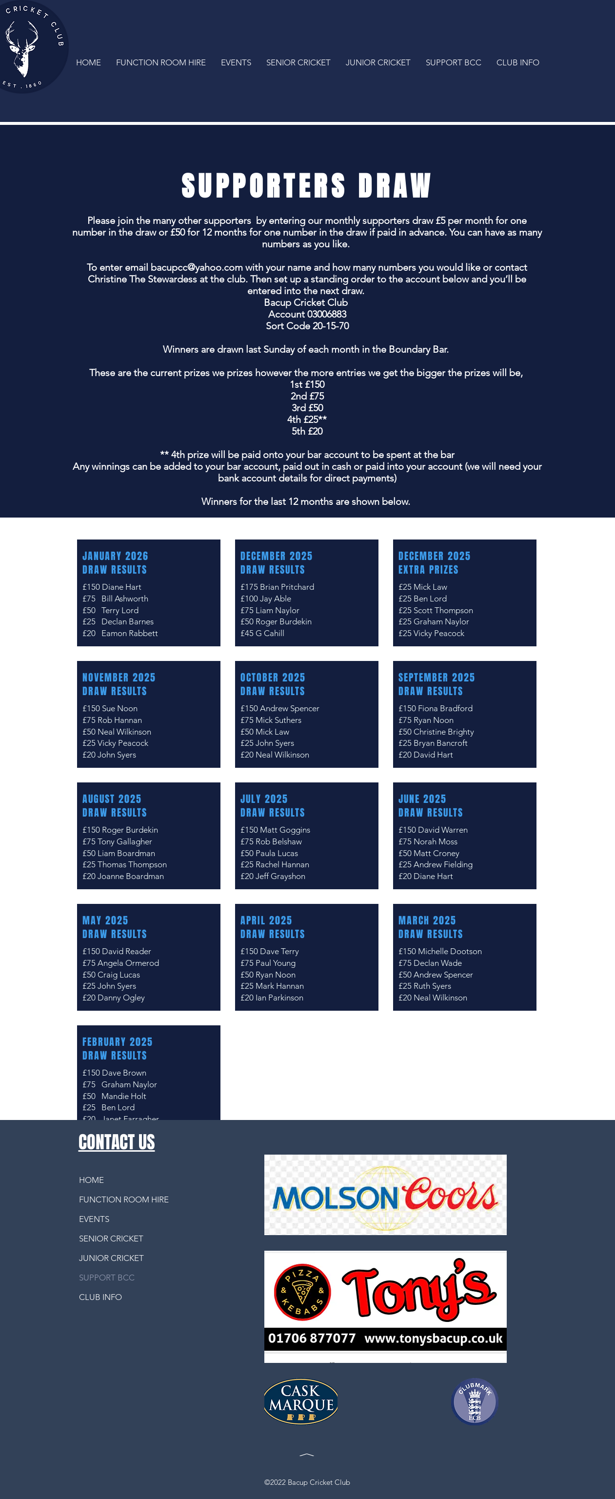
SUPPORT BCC (107, 1277)
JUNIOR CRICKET (111, 1258)
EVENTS (94, 1219)
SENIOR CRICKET (111, 1238)
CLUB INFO (100, 1297)
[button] (378, 62)
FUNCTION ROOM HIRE (115, 1199)
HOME (91, 1180)
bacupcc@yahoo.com (197, 267)
